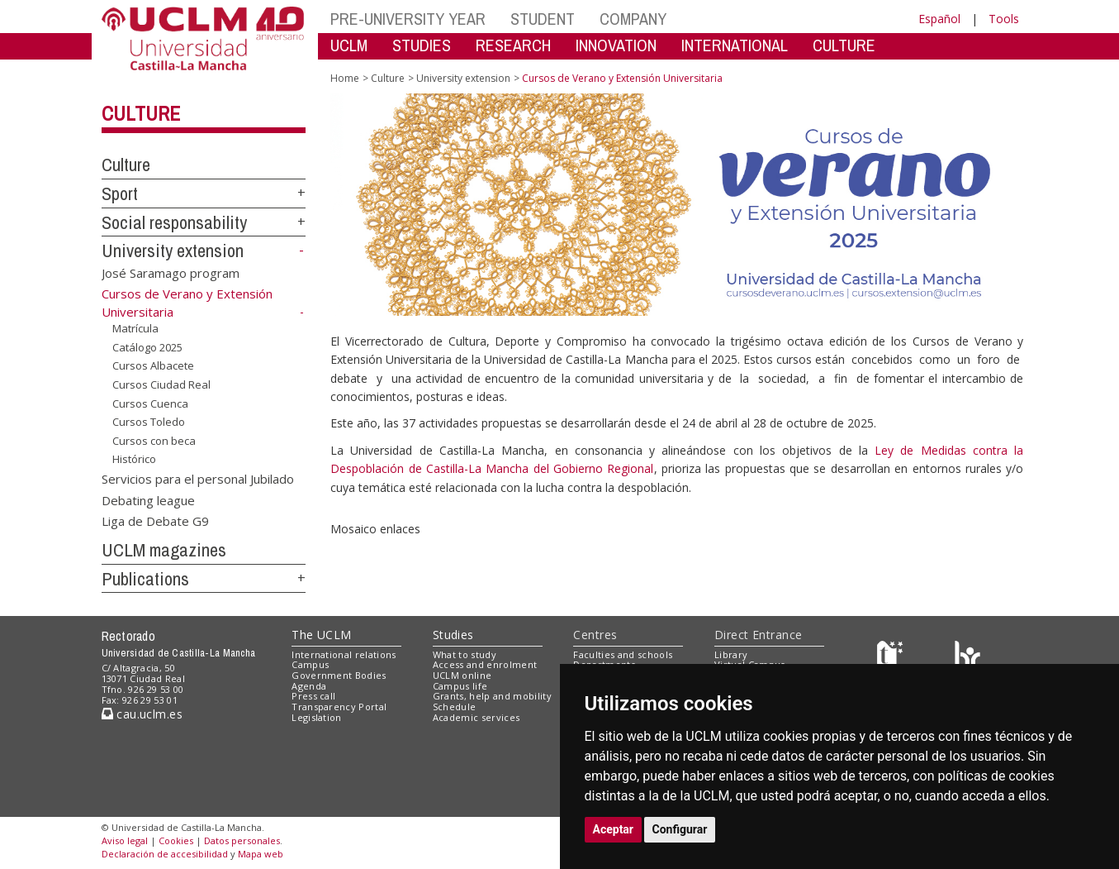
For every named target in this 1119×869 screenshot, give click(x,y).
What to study (464, 654)
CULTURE (844, 45)
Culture (141, 113)
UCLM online (462, 675)
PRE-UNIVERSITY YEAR (408, 18)
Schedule (455, 706)
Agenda (309, 686)
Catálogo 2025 (147, 347)
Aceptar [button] (613, 829)
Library (730, 654)
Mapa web (260, 854)
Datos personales (242, 840)
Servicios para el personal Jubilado (198, 478)
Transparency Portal (339, 706)
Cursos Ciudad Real (161, 384)
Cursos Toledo (148, 421)
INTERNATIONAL (734, 45)
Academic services (476, 717)
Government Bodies (339, 675)
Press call (313, 696)
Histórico (134, 458)
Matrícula (135, 328)
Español (939, 18)
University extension (173, 250)
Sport (120, 193)
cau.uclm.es (142, 714)
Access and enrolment (485, 664)
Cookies (176, 840)
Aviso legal (125, 840)
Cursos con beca (154, 440)
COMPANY (633, 18)
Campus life (460, 686)
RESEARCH (513, 45)
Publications (145, 578)
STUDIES (421, 45)
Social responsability (174, 222)
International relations (344, 654)
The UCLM (321, 634)
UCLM (348, 45)
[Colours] (967, 658)
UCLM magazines (164, 549)
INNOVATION (616, 45)
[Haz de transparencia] (892, 658)
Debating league (148, 499)
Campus (310, 664)
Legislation (317, 717)
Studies (453, 634)
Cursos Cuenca (150, 402)
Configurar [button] (680, 829)
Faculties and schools (622, 654)
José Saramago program (170, 273)
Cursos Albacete (153, 365)
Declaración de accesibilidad (165, 854)
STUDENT (542, 18)
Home (344, 78)
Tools (1004, 18)
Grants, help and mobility (492, 696)
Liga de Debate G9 (155, 521)
